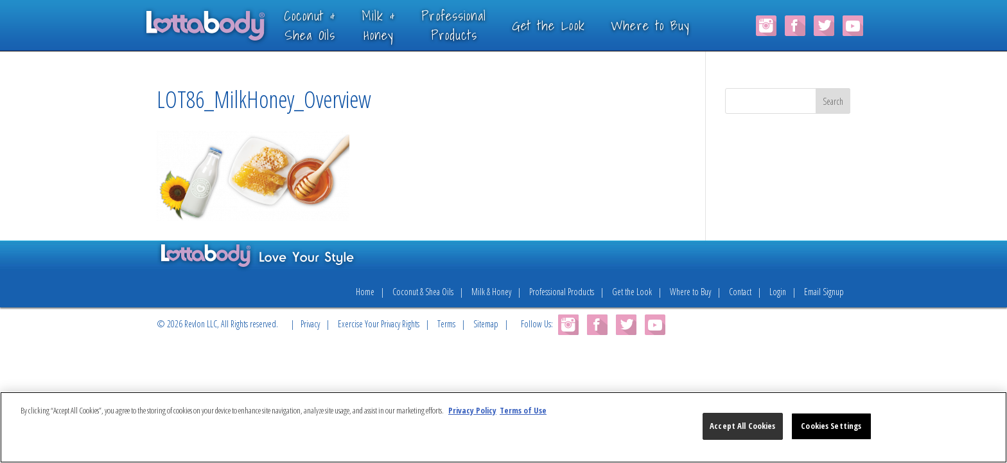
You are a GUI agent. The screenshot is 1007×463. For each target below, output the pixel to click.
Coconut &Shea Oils (328, 25)
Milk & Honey (491, 292)
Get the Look (566, 25)
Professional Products (561, 292)
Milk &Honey (397, 25)
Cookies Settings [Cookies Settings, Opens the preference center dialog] (831, 425)
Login (777, 292)
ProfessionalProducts (472, 25)
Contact (740, 292)
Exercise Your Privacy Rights (378, 324)
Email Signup (824, 292)
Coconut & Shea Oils (422, 292)
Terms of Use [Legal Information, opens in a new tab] (523, 410)
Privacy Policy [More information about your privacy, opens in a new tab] (472, 410)
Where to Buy (668, 25)
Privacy (310, 324)
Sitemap (485, 324)
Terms (446, 324)
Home (365, 292)
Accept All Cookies (742, 425)
